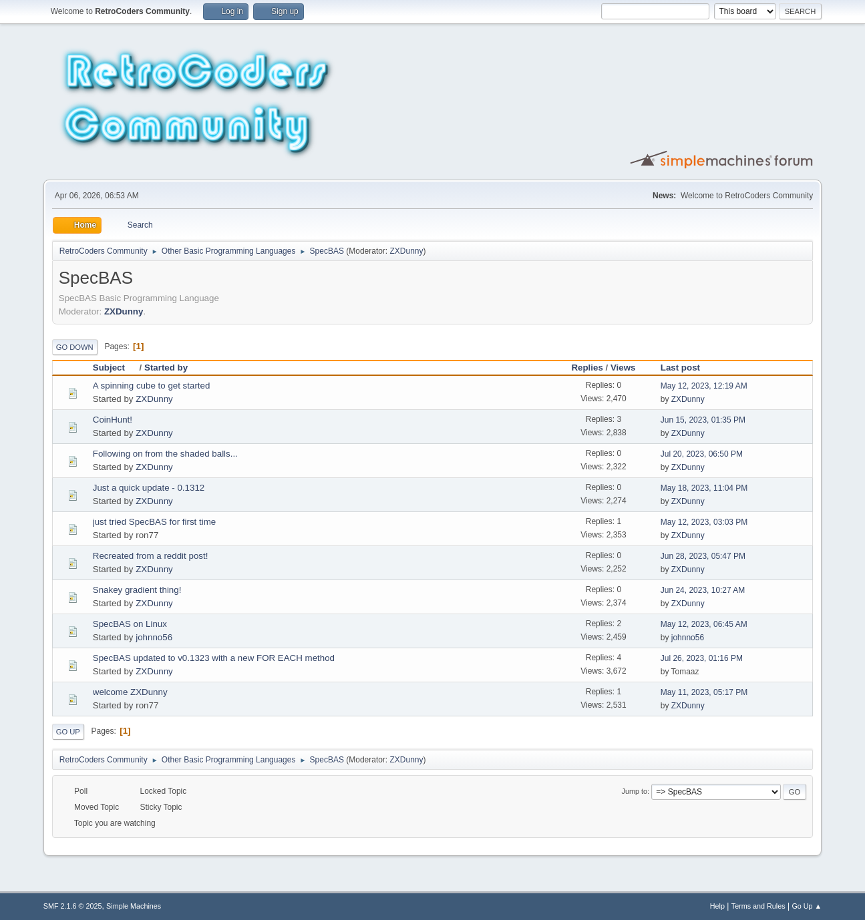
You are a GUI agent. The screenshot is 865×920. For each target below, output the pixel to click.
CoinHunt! (112, 420)
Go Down (75, 347)
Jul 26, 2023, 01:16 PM (702, 658)
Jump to (634, 791)
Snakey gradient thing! (137, 590)
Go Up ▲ (807, 906)
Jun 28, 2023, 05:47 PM (703, 556)
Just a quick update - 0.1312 (148, 488)
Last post (680, 368)
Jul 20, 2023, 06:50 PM (702, 454)
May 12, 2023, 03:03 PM (704, 522)
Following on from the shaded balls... (165, 454)
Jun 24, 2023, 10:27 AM (703, 590)
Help (717, 906)
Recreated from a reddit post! (150, 556)
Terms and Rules (758, 906)
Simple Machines (133, 906)
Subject (115, 368)
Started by (166, 368)
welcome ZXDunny (130, 692)
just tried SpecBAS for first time (154, 522)
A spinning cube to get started (151, 386)
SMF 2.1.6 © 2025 (72, 906)
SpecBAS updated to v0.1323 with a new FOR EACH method (214, 658)
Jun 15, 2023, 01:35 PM (703, 420)
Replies (586, 368)
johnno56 (154, 637)
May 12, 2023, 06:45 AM (704, 624)
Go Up (68, 732)
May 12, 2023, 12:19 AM (704, 386)
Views (623, 368)
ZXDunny (406, 251)
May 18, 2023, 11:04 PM (704, 488)
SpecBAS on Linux (130, 624)
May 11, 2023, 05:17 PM (704, 692)
